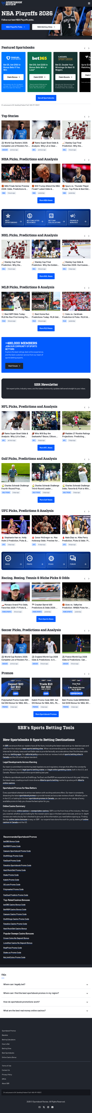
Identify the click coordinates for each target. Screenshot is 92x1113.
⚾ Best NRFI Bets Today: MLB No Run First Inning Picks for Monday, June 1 (15, 316)
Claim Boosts (65, 77)
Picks (15, 27)
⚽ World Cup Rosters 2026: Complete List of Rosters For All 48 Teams (14, 144)
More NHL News (46, 276)
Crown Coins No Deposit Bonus (16, 938)
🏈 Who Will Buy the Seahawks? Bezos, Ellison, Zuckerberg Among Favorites (45, 435)
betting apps (16, 754)
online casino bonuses (18, 819)
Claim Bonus (13, 77)
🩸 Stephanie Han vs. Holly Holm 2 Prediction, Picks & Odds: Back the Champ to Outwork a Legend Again (13, 539)
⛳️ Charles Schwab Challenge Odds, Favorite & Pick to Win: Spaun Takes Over (76, 487)
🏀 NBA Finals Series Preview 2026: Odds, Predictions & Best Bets (15, 187)
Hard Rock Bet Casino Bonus (15, 928)
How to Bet (6, 1044)
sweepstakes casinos (40, 811)
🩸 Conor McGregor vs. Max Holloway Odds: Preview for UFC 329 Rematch (45, 539)
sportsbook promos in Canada (41, 798)
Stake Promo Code (11, 875)
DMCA (4, 1079)
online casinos (23, 811)
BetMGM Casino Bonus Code (14, 909)
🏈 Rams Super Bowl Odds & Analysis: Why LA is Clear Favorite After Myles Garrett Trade (45, 144)
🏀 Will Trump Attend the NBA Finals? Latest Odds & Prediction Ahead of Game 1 (46, 187)
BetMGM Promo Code (11, 846)
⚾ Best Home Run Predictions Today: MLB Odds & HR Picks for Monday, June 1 (46, 316)
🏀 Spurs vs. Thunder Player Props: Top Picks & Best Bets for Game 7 (75, 187)
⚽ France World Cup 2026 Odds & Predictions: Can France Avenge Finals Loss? (75, 658)
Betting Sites (6, 1048)
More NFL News (46, 447)
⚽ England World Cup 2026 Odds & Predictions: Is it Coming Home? (45, 658)
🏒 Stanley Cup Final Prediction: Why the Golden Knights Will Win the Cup (44, 264)
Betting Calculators (8, 1040)
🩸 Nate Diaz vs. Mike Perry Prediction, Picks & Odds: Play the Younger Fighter (76, 539)
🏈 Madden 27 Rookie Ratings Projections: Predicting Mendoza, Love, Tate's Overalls (76, 435)
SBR (6, 745)
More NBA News (46, 200)
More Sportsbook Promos (46, 714)
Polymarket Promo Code (13, 889)
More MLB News (46, 328)
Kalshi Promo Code (11, 880)
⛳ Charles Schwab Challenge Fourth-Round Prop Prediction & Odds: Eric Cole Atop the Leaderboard (15, 487)
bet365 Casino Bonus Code (14, 904)
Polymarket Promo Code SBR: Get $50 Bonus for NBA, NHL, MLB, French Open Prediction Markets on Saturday (15, 701)
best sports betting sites (33, 748)
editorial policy (31, 754)
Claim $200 (39, 77)
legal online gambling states (59, 769)
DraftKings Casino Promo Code (16, 919)
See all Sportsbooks (46, 98)
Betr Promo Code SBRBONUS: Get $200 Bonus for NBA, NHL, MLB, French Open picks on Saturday (76, 701)
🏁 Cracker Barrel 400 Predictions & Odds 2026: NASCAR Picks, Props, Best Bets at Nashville (44, 606)
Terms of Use (6, 1066)
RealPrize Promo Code (12, 948)
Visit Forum (14, 366)
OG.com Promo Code (11, 884)
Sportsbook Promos (9, 1031)
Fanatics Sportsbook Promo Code (17, 865)
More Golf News (46, 500)
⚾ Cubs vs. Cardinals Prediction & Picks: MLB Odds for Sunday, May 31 (76, 316)
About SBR (5, 1083)
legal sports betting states (33, 769)
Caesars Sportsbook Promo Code (17, 851)
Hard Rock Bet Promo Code (14, 870)
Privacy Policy (7, 1074)
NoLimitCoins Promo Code (14, 957)
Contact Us (6, 1070)
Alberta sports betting (49, 780)
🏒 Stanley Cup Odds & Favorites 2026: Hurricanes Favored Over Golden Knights (75, 264)
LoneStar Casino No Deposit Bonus (17, 943)
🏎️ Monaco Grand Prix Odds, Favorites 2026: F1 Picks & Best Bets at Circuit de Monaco (15, 606)
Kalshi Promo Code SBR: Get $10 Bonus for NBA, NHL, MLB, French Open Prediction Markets (46, 701)
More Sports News (46, 619)
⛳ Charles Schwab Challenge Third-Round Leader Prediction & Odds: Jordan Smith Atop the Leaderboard (45, 487)
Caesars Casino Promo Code (14, 914)
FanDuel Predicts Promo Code (15, 895)
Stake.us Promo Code (12, 952)
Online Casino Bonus (9, 1057)
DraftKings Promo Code (13, 856)
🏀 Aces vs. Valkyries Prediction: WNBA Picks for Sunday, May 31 (75, 606)
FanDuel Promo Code (12, 860)
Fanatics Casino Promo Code (15, 924)
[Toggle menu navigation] (89, 3)
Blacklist (5, 1035)
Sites (46, 27)
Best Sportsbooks (8, 1053)
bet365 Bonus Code (11, 841)
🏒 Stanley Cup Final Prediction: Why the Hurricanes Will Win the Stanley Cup (73, 144)
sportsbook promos (27, 795)
